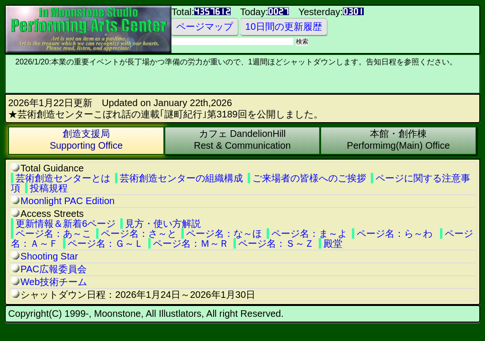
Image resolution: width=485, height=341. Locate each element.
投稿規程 (49, 188)
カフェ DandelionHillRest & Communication (242, 139)
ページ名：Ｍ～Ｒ (191, 243)
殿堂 (332, 243)
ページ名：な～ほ (224, 233)
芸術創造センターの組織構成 (181, 178)
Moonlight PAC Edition (67, 201)
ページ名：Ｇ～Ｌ (106, 243)
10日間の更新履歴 (283, 26)
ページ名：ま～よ (309, 233)
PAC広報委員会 (53, 269)
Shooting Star (49, 256)
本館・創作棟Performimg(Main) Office (398, 139)
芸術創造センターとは (63, 178)
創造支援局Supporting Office (86, 139)
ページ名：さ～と (139, 233)
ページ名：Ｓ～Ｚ (276, 243)
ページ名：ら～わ (394, 233)
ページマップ (204, 26)
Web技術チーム (53, 282)
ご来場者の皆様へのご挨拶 (309, 178)
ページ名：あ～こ (53, 233)
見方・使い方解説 (163, 223)
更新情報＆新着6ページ (66, 223)
